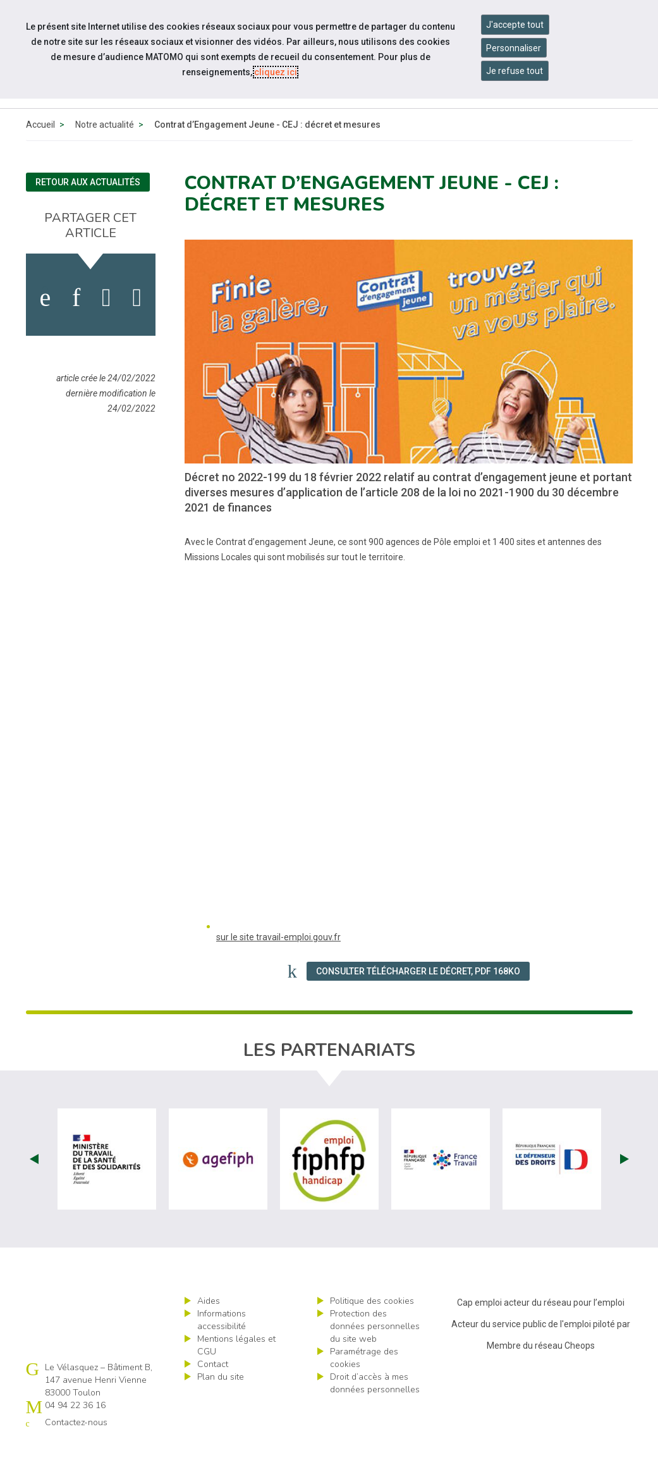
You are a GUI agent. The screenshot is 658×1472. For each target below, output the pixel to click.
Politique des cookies (372, 1330)
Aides (208, 1330)
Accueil (40, 154)
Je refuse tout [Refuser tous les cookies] (514, 71)
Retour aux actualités (87, 211)
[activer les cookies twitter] (106, 327)
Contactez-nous (76, 1451)
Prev (34, 1188)
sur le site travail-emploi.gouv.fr (278, 966)
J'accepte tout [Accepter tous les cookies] (515, 25)
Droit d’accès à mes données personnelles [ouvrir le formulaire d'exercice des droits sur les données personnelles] (375, 1412)
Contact (212, 1393)
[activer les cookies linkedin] (76, 327)
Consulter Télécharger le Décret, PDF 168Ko (418, 1000)
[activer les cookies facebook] (45, 327)
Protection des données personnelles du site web (375, 1355)
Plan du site (220, 1406)
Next (624, 1188)
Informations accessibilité (221, 1349)
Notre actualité (104, 154)
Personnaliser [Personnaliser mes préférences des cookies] (513, 48)
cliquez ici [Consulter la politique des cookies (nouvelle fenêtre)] (275, 72)
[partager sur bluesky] (137, 327)
